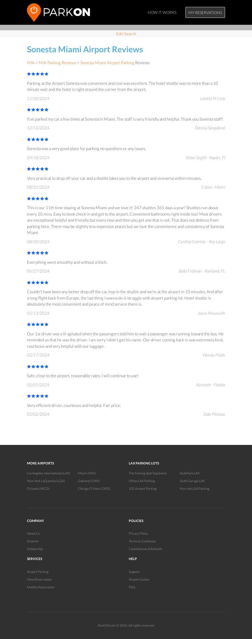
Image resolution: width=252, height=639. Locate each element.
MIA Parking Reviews (57, 62)
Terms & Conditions (142, 541)
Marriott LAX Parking (194, 488)
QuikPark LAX (189, 473)
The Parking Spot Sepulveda (148, 473)
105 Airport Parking (143, 488)
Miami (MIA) (87, 473)
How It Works (162, 12)
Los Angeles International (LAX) (48, 473)
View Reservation (39, 579)
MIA (31, 62)
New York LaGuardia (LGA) (46, 481)
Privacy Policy (138, 533)
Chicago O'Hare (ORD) (94, 488)
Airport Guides (139, 579)
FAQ (132, 587)
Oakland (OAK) (89, 481)
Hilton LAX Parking (142, 481)
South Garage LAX (192, 481)
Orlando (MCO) (38, 488)
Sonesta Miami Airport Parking (107, 62)
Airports (33, 541)
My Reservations (205, 12)
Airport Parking (37, 572)
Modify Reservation (40, 587)
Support (134, 572)
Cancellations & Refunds (145, 549)
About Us (33, 533)
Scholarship (35, 549)
